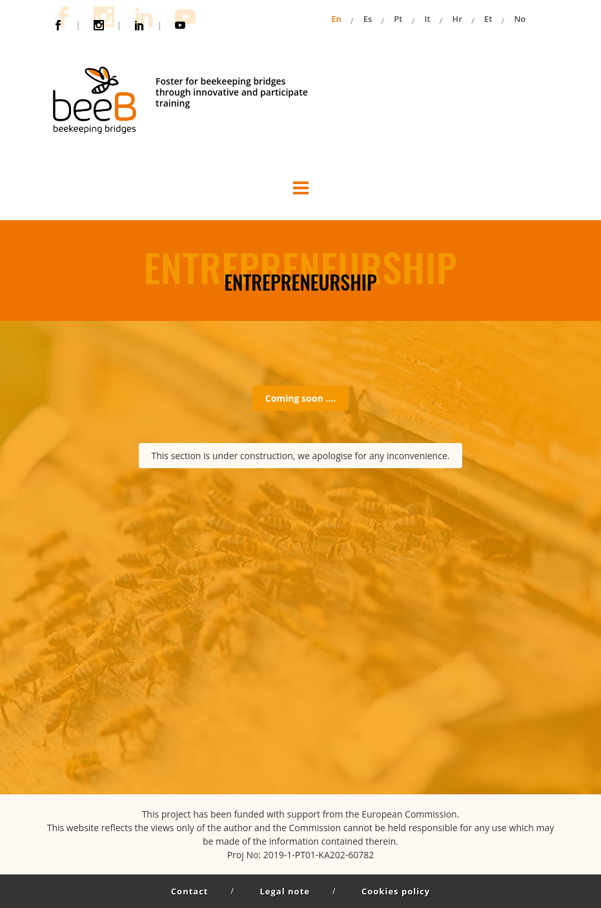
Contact (190, 891)
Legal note (285, 891)
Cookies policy (396, 891)
